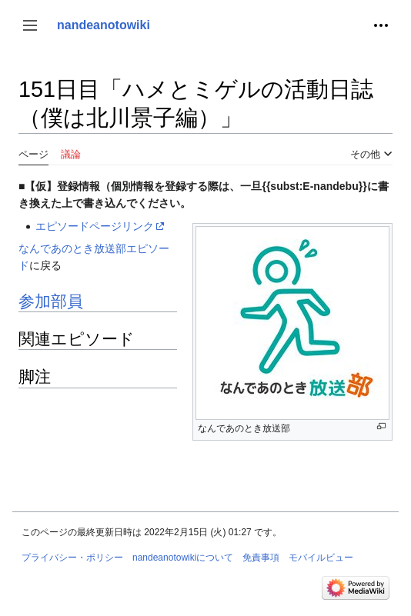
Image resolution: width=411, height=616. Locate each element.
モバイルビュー (321, 557)
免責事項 (260, 557)
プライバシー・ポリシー (72, 557)
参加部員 (50, 301)
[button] (30, 25)
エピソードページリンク (94, 226)
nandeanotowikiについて (182, 557)
